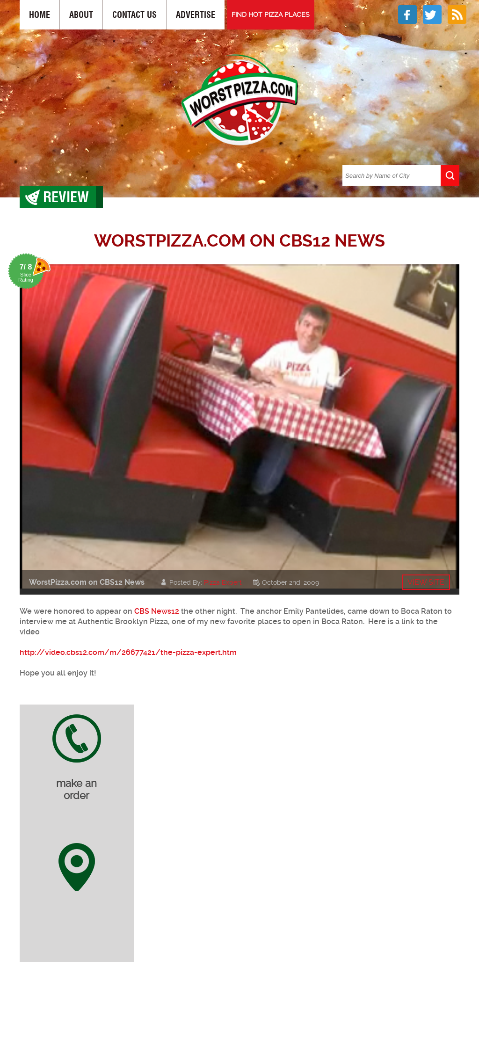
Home (39, 14)
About (81, 14)
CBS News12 (156, 611)
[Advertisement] (246, 1008)
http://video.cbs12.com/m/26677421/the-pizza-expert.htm (128, 652)
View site (425, 582)
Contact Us (134, 14)
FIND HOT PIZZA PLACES (271, 14)
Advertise (195, 14)
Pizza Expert (223, 582)
